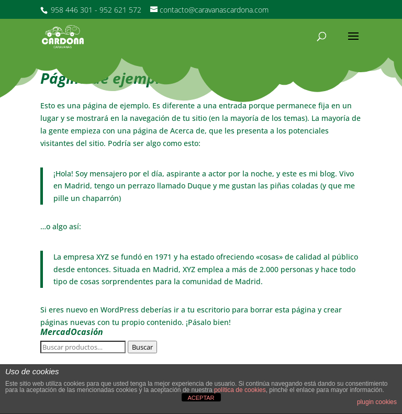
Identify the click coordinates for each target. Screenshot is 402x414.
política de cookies (240, 390)
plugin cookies (377, 402)
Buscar (142, 347)
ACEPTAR (200, 398)
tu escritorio (208, 310)
